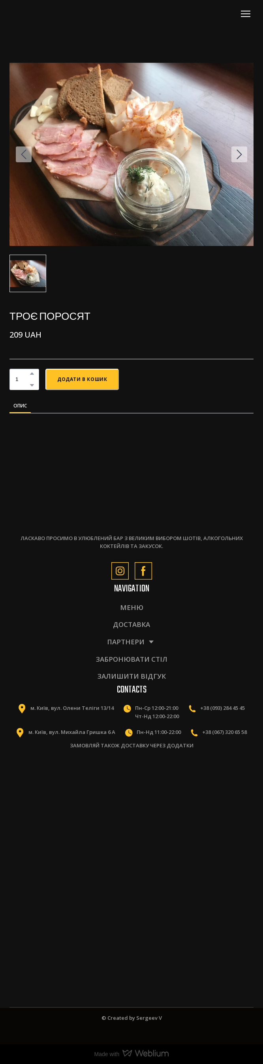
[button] (32, 373)
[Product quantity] (22, 379)
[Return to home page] (44, 13)
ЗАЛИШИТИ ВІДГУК (132, 676)
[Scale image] (67, 798)
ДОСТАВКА (131, 624)
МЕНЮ (131, 607)
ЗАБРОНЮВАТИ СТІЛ (131, 659)
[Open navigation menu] (246, 14)
